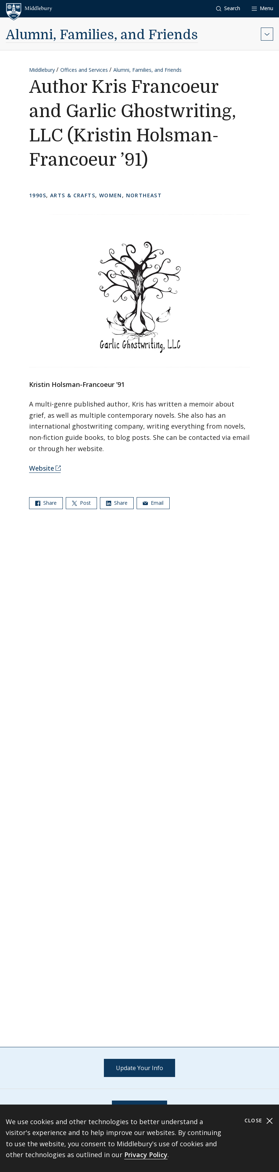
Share (46, 502)
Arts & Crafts (72, 195)
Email (153, 502)
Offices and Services (84, 69)
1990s (37, 195)
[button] (228, 8)
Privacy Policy (145, 1154)
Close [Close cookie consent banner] (258, 1120)
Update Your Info (139, 1068)
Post (81, 502)
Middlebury (42, 69)
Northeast (144, 195)
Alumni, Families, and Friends (102, 35)
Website (41, 468)
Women (110, 195)
